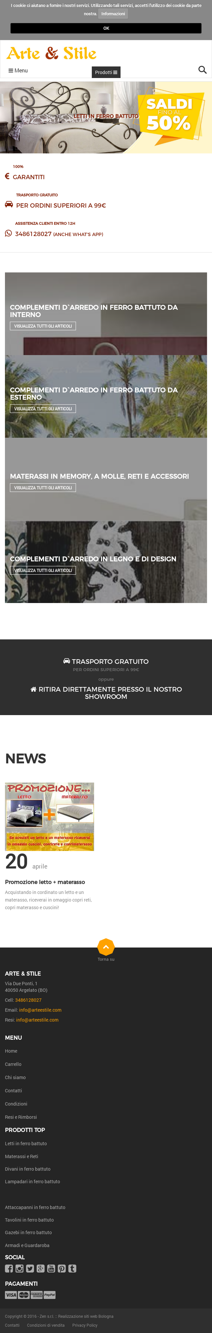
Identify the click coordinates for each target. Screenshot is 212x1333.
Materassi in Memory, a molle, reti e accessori (99, 476)
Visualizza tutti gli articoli (43, 326)
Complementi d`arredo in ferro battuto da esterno (94, 393)
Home (11, 1051)
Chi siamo (15, 1077)
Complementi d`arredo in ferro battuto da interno (94, 311)
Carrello (13, 1064)
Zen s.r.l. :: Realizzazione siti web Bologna (77, 1316)
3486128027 (33, 234)
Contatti (13, 1090)
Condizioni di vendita (46, 1325)
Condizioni (16, 1104)
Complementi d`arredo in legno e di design (93, 559)
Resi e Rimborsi (21, 1117)
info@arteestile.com (40, 1010)
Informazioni (113, 14)
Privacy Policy (84, 1325)
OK (106, 28)
